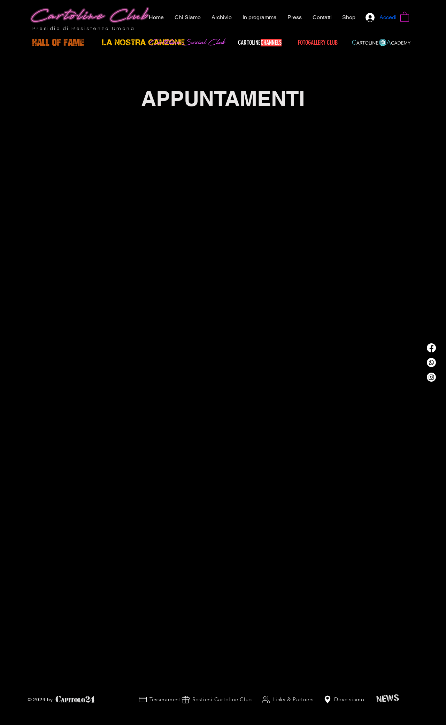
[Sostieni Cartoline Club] (216, 700)
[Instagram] (431, 377)
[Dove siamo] (343, 700)
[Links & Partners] (287, 700)
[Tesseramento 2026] (168, 699)
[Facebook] (431, 347)
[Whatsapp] (431, 362)
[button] (404, 16)
